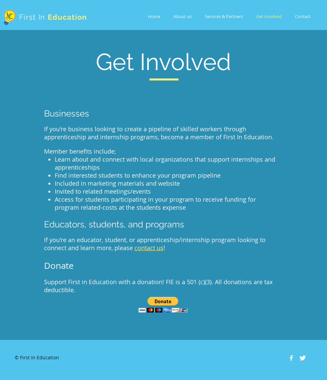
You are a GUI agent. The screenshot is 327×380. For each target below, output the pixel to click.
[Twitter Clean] (302, 358)
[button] (163, 305)
